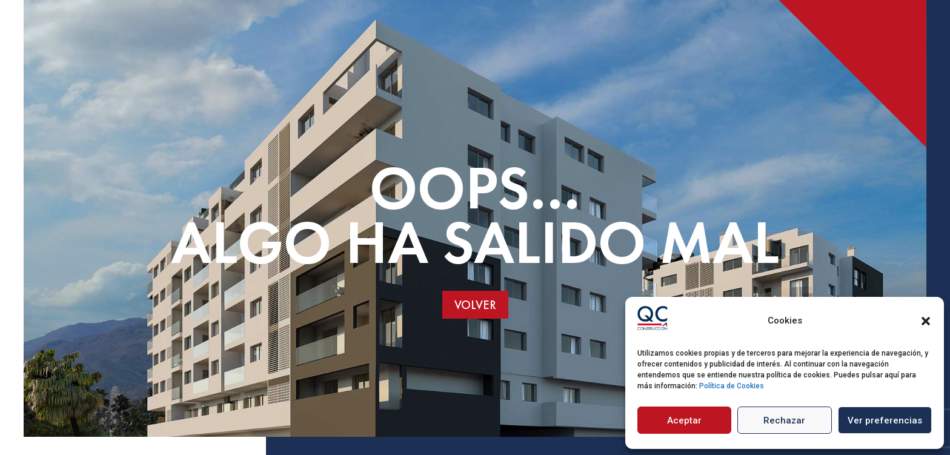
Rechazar (784, 420)
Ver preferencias (885, 420)
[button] (926, 321)
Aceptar (684, 420)
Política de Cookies (731, 386)
